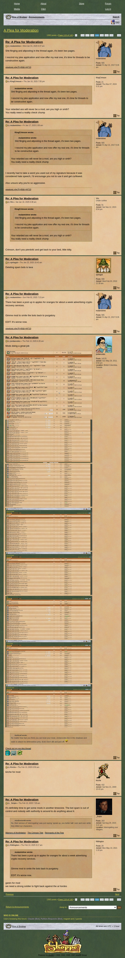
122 (111, 35)
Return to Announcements (17, 907)
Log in (108, 9)
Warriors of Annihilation (15, 833)
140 (119, 35)
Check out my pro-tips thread (18, 748)
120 (101, 35)
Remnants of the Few (54, 833)
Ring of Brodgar (19, 926)
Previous (10, 894)
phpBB (51, 955)
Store (81, 3)
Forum (108, 3)
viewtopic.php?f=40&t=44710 (18, 67)
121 (106, 35)
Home (17, 3)
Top (118, 72)
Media (17, 9)
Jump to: (63, 907)
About (43, 3)
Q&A (43, 9)
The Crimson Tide (35, 833)
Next (117, 894)
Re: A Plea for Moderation (24, 42)
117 (87, 35)
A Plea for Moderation (21, 30)
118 (92, 35)
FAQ (117, 22)
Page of (65, 35)
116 (82, 35)
